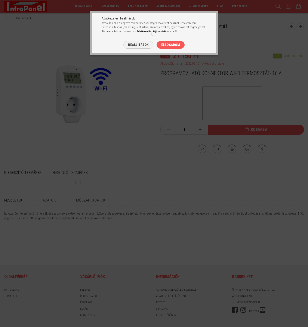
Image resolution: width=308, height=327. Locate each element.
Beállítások (138, 45)
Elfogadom (170, 45)
